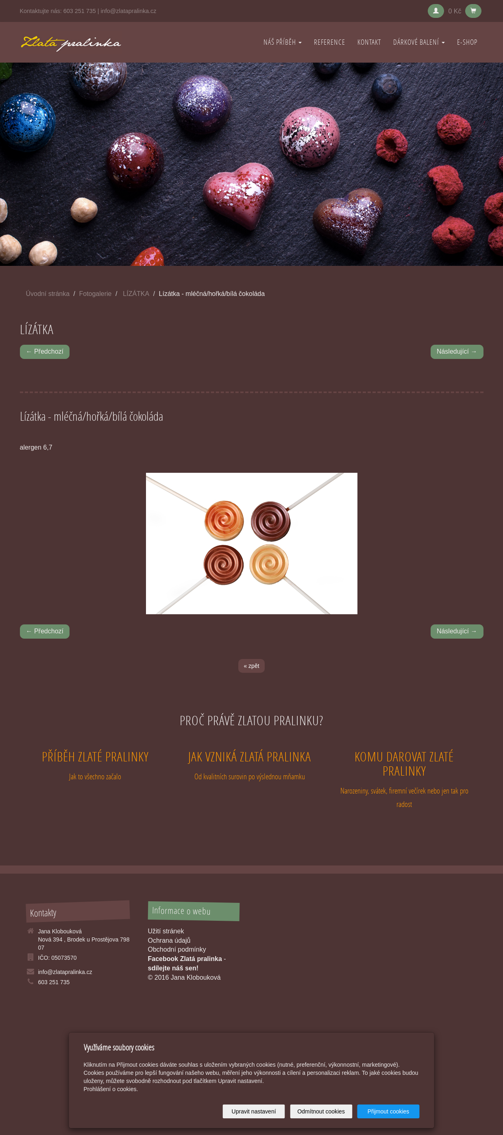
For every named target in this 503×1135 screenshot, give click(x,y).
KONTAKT (369, 42)
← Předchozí (44, 351)
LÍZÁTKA (136, 293)
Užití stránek (166, 931)
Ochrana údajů (169, 940)
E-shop (467, 42)
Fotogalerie (95, 293)
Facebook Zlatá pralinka (185, 958)
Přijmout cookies (388, 1111)
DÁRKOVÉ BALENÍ (419, 42)
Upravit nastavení (254, 1111)
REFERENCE (329, 42)
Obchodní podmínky (177, 949)
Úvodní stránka (48, 293)
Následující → (457, 351)
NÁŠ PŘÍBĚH (282, 42)
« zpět (251, 666)
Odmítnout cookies (321, 1111)
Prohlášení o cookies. (111, 1089)
